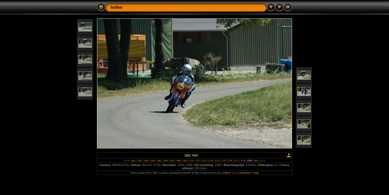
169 (185, 160)
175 (223, 160)
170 (191, 160)
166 (165, 160)
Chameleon (244, 172)
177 (236, 160)
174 (217, 160)
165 (159, 160)
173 (210, 160)
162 (140, 160)
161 (133, 160)
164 (152, 160)
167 (172, 160)
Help (256, 172)
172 (204, 160)
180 (256, 160)
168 (178, 160)
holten (116, 7)
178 (243, 160)
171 (197, 160)
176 (230, 160)
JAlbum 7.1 (228, 172)
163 (146, 160)
